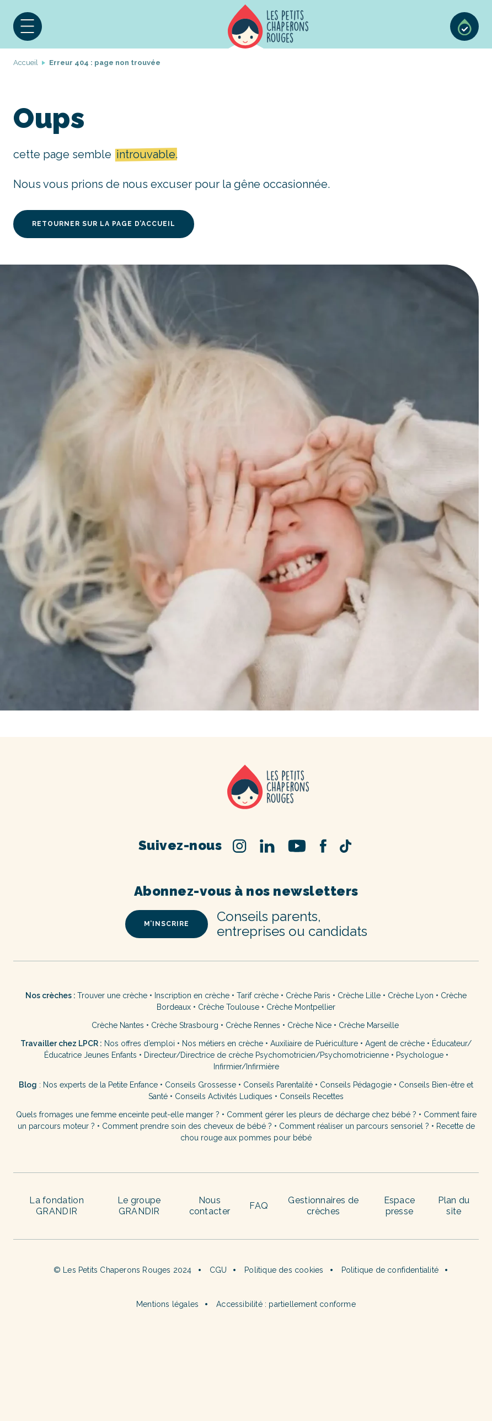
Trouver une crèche (112, 995)
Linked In (267, 846)
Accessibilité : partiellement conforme (286, 1304)
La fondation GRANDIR (56, 1206)
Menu (27, 26)
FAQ (258, 1206)
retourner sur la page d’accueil (103, 224)
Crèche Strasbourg (184, 1025)
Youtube (297, 846)
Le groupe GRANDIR (139, 1206)
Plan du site (453, 1206)
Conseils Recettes (312, 1096)
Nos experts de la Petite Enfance (100, 1084)
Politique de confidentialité (390, 1270)
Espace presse (399, 1206)
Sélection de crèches (464, 26)
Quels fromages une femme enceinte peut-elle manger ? (118, 1114)
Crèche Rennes (253, 1025)
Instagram (240, 846)
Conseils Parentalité (278, 1084)
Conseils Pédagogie (356, 1084)
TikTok (345, 846)
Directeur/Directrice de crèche (199, 1055)
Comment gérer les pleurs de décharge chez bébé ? (323, 1114)
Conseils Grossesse (200, 1084)
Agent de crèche (395, 1043)
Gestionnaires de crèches (323, 1206)
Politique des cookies (283, 1270)
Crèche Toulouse (228, 1007)
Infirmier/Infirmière (246, 1066)
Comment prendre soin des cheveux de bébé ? (187, 1126)
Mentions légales (167, 1304)
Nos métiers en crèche (222, 1043)
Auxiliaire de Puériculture (314, 1043)
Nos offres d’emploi (139, 1043)
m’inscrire (166, 924)
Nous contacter (210, 1206)
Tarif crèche (258, 995)
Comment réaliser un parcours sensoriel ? (354, 1126)
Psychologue (419, 1055)
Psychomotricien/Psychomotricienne (322, 1055)
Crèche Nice (309, 1025)
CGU (218, 1270)
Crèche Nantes (118, 1025)
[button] (27, 26)
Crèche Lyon (411, 995)
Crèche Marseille (370, 1025)
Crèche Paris (308, 995)
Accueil (268, 26)
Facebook (323, 846)
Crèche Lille (359, 995)
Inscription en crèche (191, 995)
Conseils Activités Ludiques (223, 1096)
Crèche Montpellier (300, 1007)
